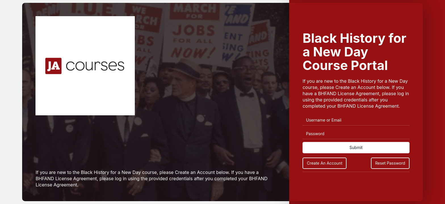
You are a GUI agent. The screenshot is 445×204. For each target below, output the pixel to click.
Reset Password (390, 163)
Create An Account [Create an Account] (324, 163)
